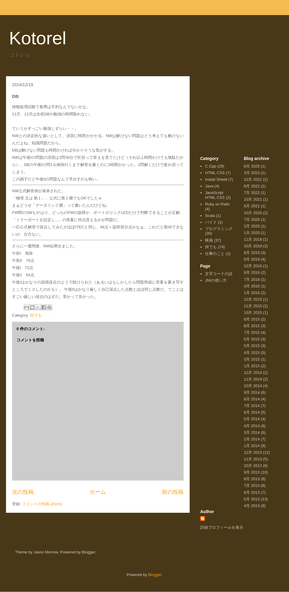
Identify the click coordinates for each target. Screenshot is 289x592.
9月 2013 (252, 472)
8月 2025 (252, 166)
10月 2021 (253, 199)
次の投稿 (23, 492)
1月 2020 (252, 232)
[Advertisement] (239, 118)
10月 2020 (253, 213)
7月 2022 (252, 192)
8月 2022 (252, 186)
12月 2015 (253, 299)
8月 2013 (252, 479)
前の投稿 (173, 492)
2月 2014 (252, 439)
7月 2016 (252, 279)
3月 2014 (252, 432)
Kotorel (37, 38)
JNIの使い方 (216, 280)
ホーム (98, 492)
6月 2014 (252, 412)
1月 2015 (252, 366)
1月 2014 (252, 445)
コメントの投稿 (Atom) (42, 504)
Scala (210, 215)
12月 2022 (253, 179)
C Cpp (210, 166)
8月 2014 (252, 399)
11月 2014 (253, 379)
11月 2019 (253, 239)
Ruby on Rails (217, 204)
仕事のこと (215, 253)
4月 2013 (252, 505)
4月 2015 (252, 352)
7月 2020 (252, 219)
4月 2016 (252, 286)
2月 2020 (252, 226)
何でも (36, 315)
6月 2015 (252, 339)
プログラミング (218, 229)
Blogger (154, 574)
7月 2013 (252, 485)
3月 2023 (252, 173)
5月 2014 (252, 419)
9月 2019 (252, 252)
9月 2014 (252, 392)
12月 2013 (253, 452)
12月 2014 (253, 372)
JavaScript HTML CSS (215, 195)
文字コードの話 (218, 273)
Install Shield (216, 179)
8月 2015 (252, 326)
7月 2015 (252, 332)
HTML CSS (215, 173)
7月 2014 (252, 405)
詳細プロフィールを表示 (221, 527)
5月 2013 (252, 499)
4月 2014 (252, 426)
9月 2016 (252, 272)
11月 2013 (253, 459)
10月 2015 (253, 312)
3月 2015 (252, 359)
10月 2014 (253, 386)
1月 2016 (252, 292)
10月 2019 (253, 246)
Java (209, 186)
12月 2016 (253, 266)
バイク (211, 222)
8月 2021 (252, 206)
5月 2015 (252, 345)
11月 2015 (253, 306)
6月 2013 (252, 492)
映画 (209, 240)
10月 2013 (253, 465)
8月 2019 (252, 259)
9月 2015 (252, 319)
